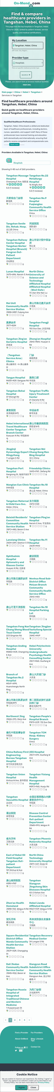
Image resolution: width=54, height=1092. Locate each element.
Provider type (20, 57)
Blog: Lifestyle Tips (37, 1040)
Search (26, 75)
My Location (19, 40)
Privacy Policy (43, 1082)
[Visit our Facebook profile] (25, 1047)
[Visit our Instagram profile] (27, 1047)
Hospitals (18, 163)
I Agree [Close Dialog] (21, 1087)
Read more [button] (14, 144)
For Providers (37, 1033)
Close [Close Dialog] (33, 1087)
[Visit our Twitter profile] (16, 1051)
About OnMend (21, 1039)
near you (27, 85)
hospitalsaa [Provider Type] (27, 62)
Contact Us (35, 1047)
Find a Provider (21, 1033)
